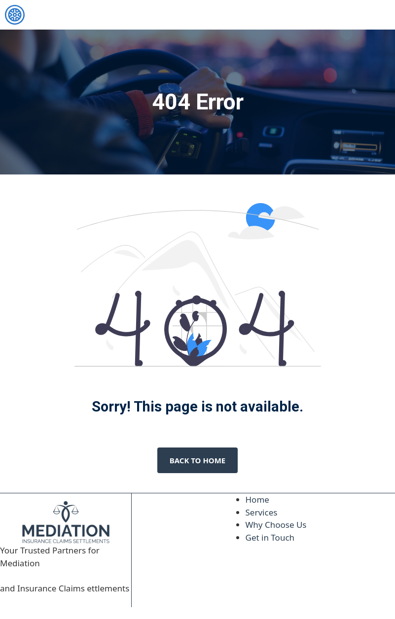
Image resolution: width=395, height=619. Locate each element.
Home (257, 499)
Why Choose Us (276, 524)
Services (262, 512)
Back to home (198, 460)
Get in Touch (270, 537)
